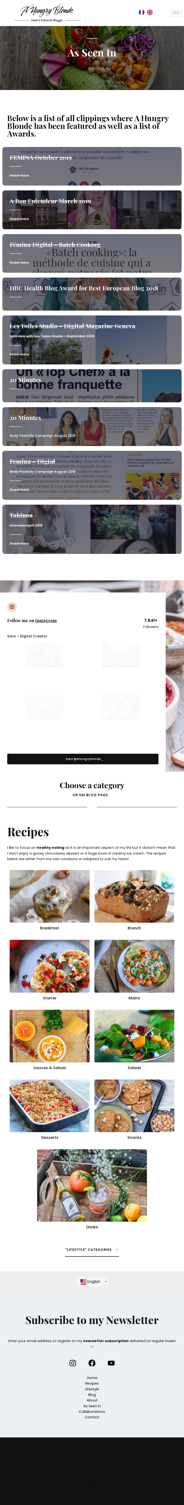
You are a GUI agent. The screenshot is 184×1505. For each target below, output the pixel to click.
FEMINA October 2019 (41, 157)
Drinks (92, 1227)
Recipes (92, 1383)
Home (92, 1377)
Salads (134, 1068)
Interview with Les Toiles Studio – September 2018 (52, 336)
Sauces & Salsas (49, 1068)
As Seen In (92, 1406)
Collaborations (92, 1411)
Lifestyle (92, 1389)
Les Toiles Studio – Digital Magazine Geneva (72, 326)
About (92, 1400)
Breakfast (49, 928)
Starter (50, 998)
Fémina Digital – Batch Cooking (55, 244)
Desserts (49, 1137)
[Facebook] (92, 1363)
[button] (82, 759)
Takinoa (21, 515)
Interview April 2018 (26, 525)
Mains (134, 998)
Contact (92, 1417)
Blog (92, 1394)
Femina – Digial (32, 461)
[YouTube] (111, 1363)
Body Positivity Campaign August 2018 (43, 471)
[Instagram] (72, 1363)
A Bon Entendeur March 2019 (50, 201)
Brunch (134, 928)
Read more (19, 175)
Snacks (134, 1137)
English (90, 1282)
